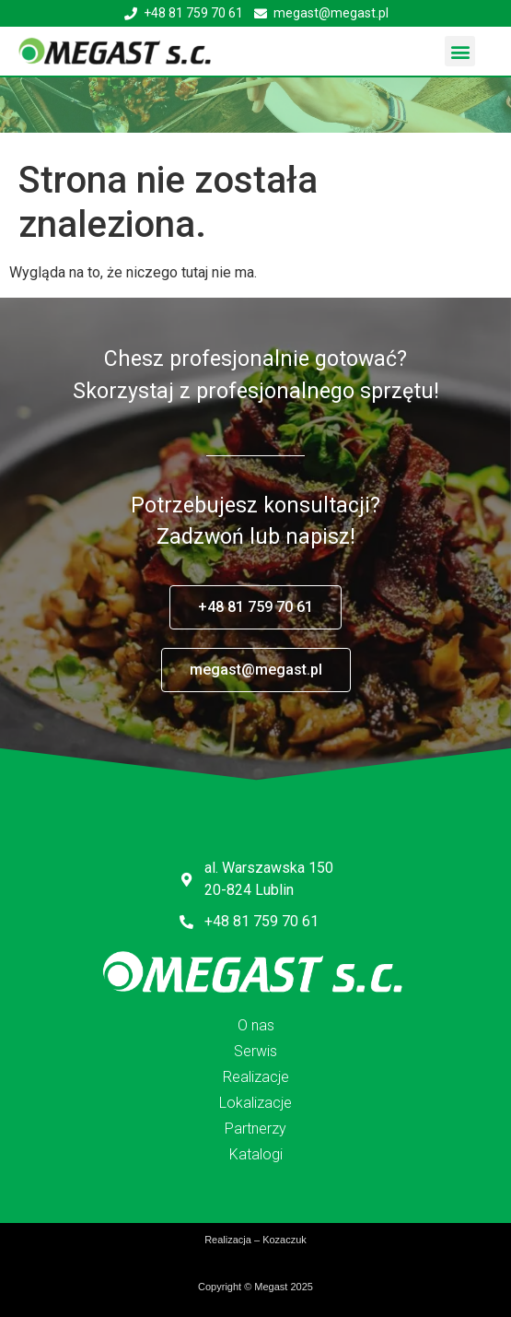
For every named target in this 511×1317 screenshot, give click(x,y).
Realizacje (256, 1077)
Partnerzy (255, 1128)
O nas (256, 1025)
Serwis (255, 1051)
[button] (460, 51)
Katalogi (256, 1154)
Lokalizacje (255, 1102)
